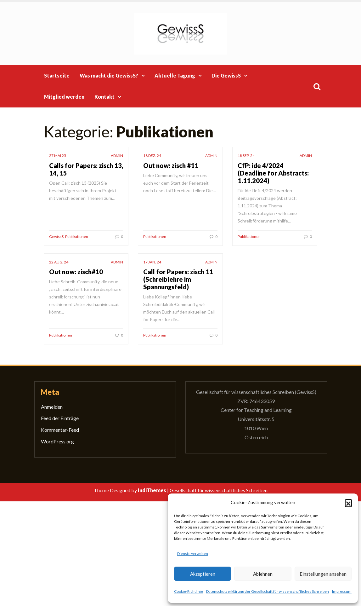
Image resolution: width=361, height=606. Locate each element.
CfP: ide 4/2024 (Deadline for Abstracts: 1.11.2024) (273, 173)
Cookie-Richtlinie (188, 591)
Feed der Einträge (60, 418)
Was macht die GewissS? (109, 75)
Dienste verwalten (192, 553)
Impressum (342, 591)
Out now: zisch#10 (76, 271)
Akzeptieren (202, 574)
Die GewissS (226, 75)
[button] (348, 502)
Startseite (57, 75)
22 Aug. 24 (58, 262)
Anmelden (52, 407)
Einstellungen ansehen (323, 574)
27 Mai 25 (57, 155)
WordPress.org (57, 441)
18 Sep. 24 (246, 155)
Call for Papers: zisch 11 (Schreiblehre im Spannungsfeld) (178, 279)
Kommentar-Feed (60, 430)
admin (117, 155)
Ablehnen (263, 574)
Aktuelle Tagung (175, 75)
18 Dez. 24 (152, 155)
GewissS (56, 236)
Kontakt (104, 97)
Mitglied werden (64, 97)
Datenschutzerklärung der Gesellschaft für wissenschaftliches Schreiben (267, 591)
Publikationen (76, 236)
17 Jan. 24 (152, 262)
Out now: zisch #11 (170, 165)
